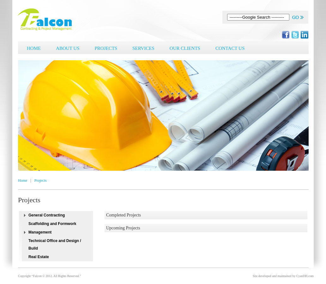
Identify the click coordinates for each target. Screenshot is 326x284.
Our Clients (185, 48)
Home (34, 48)
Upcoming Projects (123, 228)
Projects (106, 48)
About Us (67, 48)
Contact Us (229, 48)
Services (143, 48)
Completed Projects (123, 215)
